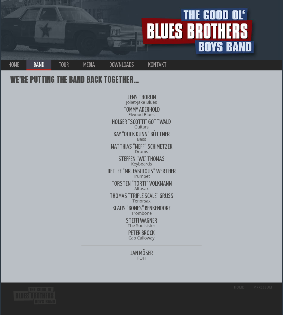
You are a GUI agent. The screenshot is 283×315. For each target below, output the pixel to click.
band (39, 65)
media (89, 65)
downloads (121, 65)
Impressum (262, 287)
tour (64, 65)
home (13, 65)
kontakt (157, 65)
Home (239, 287)
